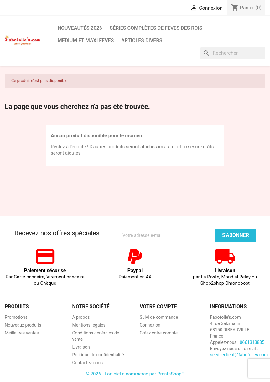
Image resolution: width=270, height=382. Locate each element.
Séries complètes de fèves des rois (156, 28)
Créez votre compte (159, 332)
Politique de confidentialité (98, 354)
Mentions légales (89, 325)
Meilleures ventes (22, 332)
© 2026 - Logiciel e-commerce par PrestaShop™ (135, 374)
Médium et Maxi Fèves (86, 40)
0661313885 (252, 342)
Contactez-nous (87, 362)
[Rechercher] (232, 53)
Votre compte (158, 306)
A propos (81, 317)
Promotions (16, 317)
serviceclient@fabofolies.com (239, 354)
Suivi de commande (159, 317)
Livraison (81, 346)
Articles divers (141, 40)
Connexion (150, 325)
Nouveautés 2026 (80, 28)
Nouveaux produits (23, 325)
